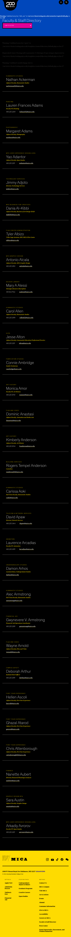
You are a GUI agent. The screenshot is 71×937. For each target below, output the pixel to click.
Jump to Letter (9, 25)
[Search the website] (66, 2)
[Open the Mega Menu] (61, 2)
